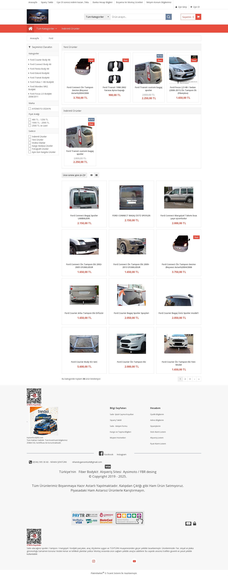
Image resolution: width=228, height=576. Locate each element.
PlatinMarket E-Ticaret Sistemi (106, 573)
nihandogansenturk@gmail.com (87, 462)
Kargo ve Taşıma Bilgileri (120, 432)
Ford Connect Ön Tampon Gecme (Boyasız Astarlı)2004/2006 (80, 90)
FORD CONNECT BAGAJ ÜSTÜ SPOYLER (131, 215)
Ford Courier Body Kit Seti (84, 361)
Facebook (106, 454)
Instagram (121, 454)
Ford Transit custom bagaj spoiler (148, 89)
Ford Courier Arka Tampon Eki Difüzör (84, 313)
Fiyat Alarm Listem (158, 443)
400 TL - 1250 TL (40, 119)
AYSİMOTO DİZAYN (41, 108)
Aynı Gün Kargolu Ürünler (44, 152)
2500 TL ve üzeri (40, 125)
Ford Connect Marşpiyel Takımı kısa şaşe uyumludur (179, 217)
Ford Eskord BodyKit (38, 73)
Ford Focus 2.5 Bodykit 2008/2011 (40, 95)
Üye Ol (195, 7)
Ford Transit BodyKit (38, 77)
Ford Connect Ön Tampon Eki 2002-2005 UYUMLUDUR (84, 266)
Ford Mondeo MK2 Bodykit (38, 88)
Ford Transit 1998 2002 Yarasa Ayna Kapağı (114, 89)
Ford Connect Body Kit (39, 64)
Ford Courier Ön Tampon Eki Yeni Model (178, 363)
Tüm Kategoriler (45, 28)
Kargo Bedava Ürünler (42, 145)
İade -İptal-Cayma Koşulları (122, 414)
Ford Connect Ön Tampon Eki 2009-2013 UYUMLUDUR (131, 266)
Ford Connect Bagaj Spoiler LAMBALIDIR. (84, 217)
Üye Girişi (181, 7)
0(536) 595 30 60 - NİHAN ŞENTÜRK (49, 462)
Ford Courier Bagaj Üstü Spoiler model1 (179, 313)
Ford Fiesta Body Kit (38, 68)
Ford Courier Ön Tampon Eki (131, 361)
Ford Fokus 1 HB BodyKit (41, 82)
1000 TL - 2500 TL (40, 122)
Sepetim (188, 17)
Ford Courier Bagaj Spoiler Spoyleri (131, 313)
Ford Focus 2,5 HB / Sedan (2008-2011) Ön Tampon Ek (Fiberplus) (182, 90)
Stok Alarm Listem (158, 432)
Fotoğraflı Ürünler (40, 148)
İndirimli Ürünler (39, 136)
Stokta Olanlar (38, 142)
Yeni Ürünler (37, 139)
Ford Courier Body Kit (39, 59)
